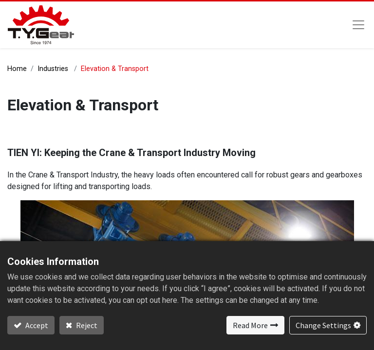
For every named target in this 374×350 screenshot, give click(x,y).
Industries (52, 69)
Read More (250, 325)
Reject (86, 325)
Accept (36, 325)
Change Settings (323, 325)
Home (17, 69)
